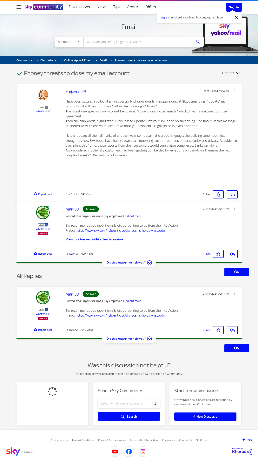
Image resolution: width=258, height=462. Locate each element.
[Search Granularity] (69, 42)
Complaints (168, 440)
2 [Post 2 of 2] (72, 253)
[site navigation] (19, 7)
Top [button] (249, 440)
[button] (235, 91)
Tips (117, 7)
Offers (150, 7)
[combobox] (138, 42)
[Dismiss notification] (236, 17)
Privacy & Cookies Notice (112, 440)
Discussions (79, 7)
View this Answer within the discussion (94, 239)
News (102, 7)
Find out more (132, 216)
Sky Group (202, 440)
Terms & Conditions (83, 440)
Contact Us (185, 440)
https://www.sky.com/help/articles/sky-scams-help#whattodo (120, 230)
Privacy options (59, 440)
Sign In (234, 7)
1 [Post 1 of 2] (71, 194)
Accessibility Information (144, 440)
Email (129, 27)
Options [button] (228, 73)
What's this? (43, 111)
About (132, 7)
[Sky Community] (44, 7)
